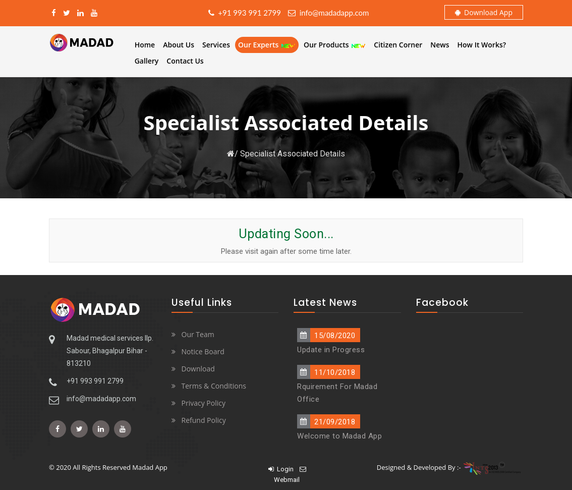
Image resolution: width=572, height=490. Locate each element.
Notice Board (203, 351)
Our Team (198, 334)
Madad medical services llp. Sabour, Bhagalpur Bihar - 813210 (110, 350)
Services (216, 44)
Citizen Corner (398, 44)
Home (145, 44)
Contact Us (184, 61)
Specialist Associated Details (292, 153)
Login (281, 469)
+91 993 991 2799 (244, 12)
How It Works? (481, 44)
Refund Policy (204, 420)
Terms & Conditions (214, 386)
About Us (178, 44)
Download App (483, 12)
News (439, 44)
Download (198, 368)
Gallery (147, 61)
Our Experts (267, 44)
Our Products (335, 44)
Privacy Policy (203, 403)
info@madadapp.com (328, 12)
